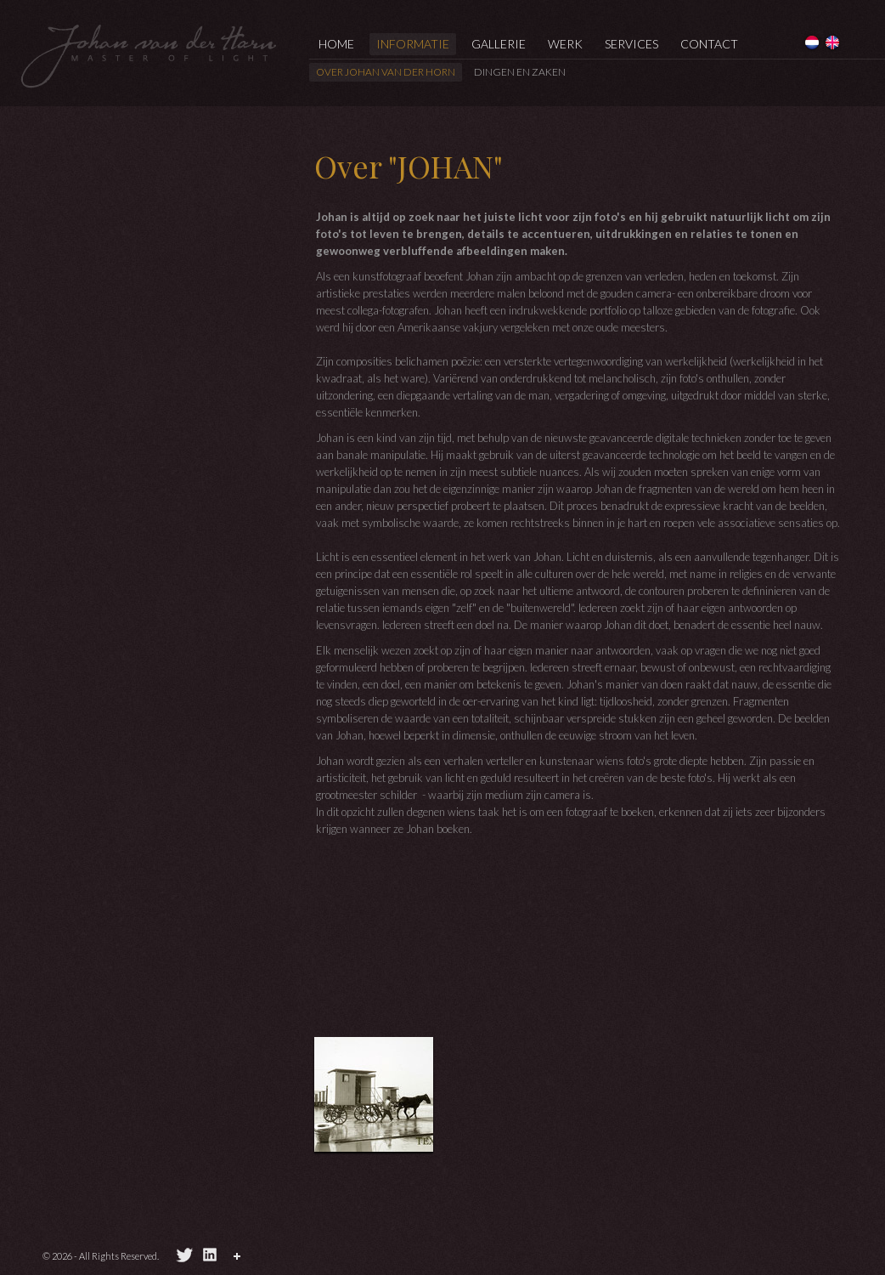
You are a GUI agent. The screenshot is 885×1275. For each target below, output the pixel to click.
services (631, 44)
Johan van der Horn (148, 55)
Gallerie (498, 44)
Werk (565, 44)
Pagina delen (239, 1258)
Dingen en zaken (520, 71)
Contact (709, 44)
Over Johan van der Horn (385, 71)
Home (336, 44)
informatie (412, 44)
